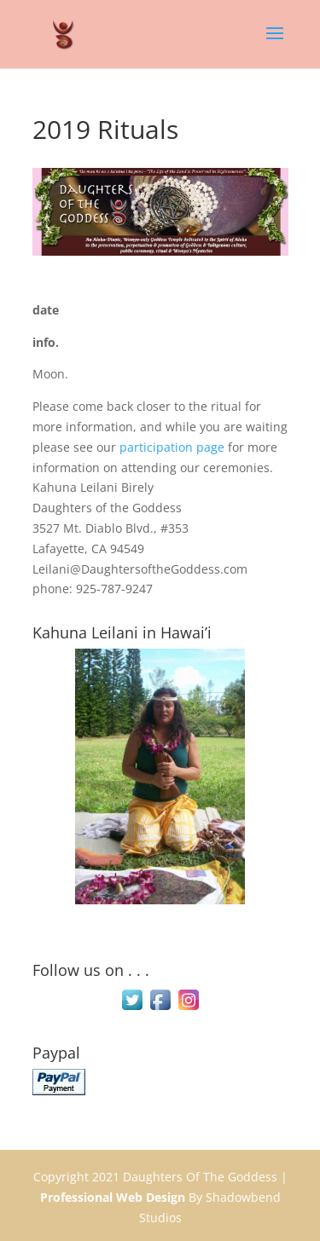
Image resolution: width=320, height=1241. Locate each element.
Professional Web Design (112, 1197)
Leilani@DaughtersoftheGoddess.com (139, 569)
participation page (171, 447)
